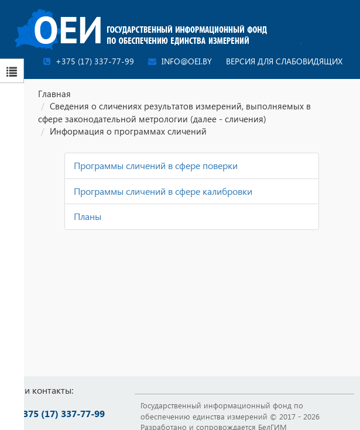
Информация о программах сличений (128, 131)
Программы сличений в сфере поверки (156, 165)
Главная (54, 93)
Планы (87, 216)
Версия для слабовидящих (284, 61)
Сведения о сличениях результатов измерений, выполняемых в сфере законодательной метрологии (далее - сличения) (174, 112)
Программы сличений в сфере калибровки (163, 191)
